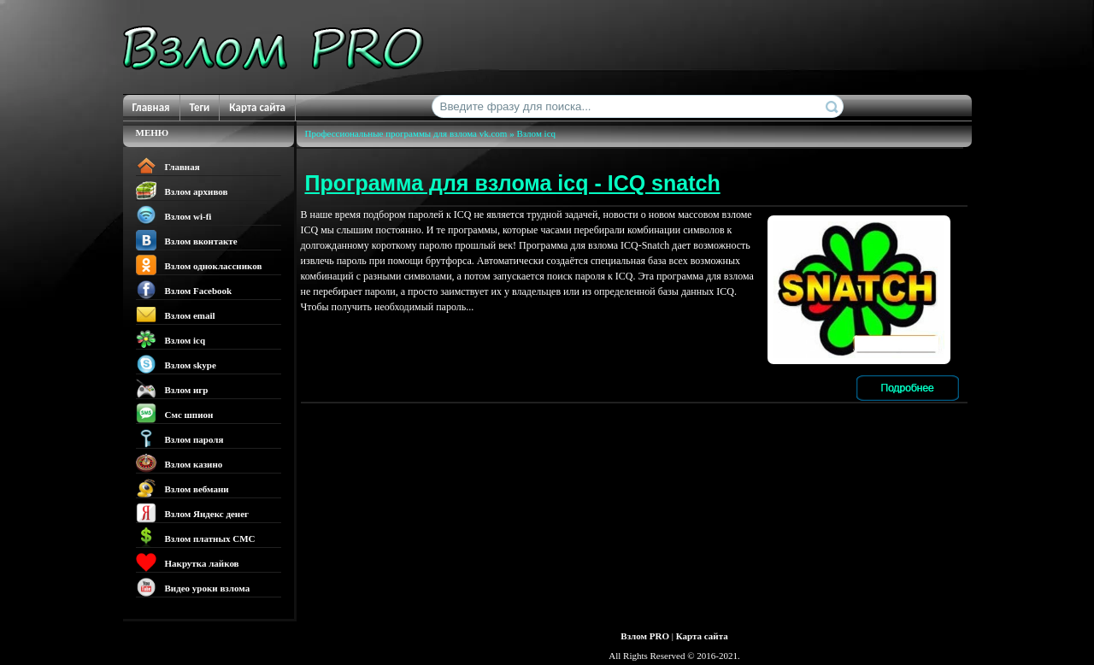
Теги (200, 107)
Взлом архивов (182, 190)
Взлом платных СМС (196, 537)
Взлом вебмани (182, 488)
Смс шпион (175, 413)
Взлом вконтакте (187, 240)
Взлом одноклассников (199, 265)
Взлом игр (172, 389)
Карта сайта (257, 107)
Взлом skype (176, 364)
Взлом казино (179, 463)
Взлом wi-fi (174, 215)
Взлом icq (171, 339)
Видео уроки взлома (193, 587)
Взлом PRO (645, 636)
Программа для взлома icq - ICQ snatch (513, 183)
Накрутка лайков (187, 562)
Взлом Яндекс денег (193, 513)
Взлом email (175, 314)
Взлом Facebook (184, 290)
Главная (151, 107)
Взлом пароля (180, 438)
